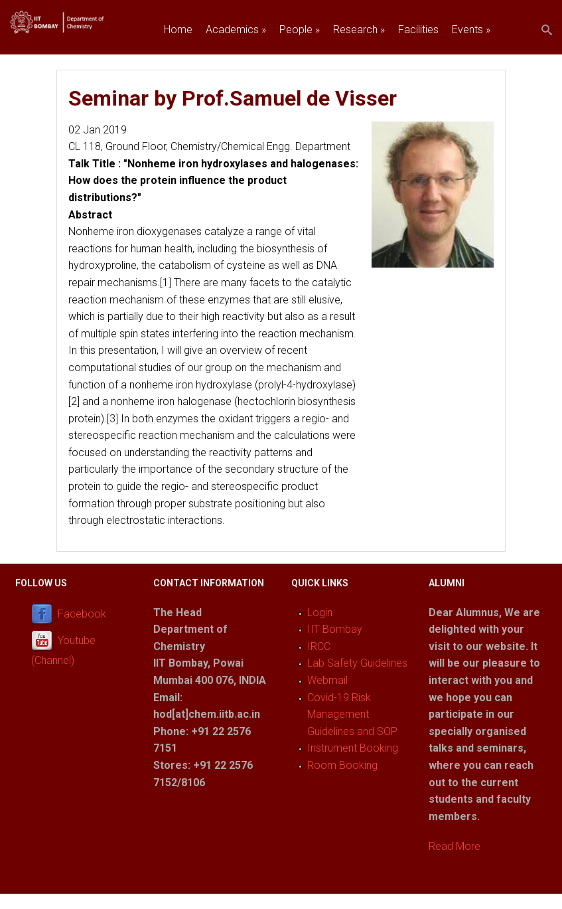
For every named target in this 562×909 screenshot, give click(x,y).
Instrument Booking (352, 748)
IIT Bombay (334, 629)
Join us (180, 60)
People (299, 29)
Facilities (418, 29)
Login (319, 612)
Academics (236, 29)
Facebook (82, 614)
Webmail (327, 680)
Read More (454, 846)
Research (359, 29)
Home (178, 29)
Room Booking (342, 765)
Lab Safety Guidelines (357, 663)
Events (471, 29)
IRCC (318, 646)
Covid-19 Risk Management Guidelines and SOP (352, 714)
